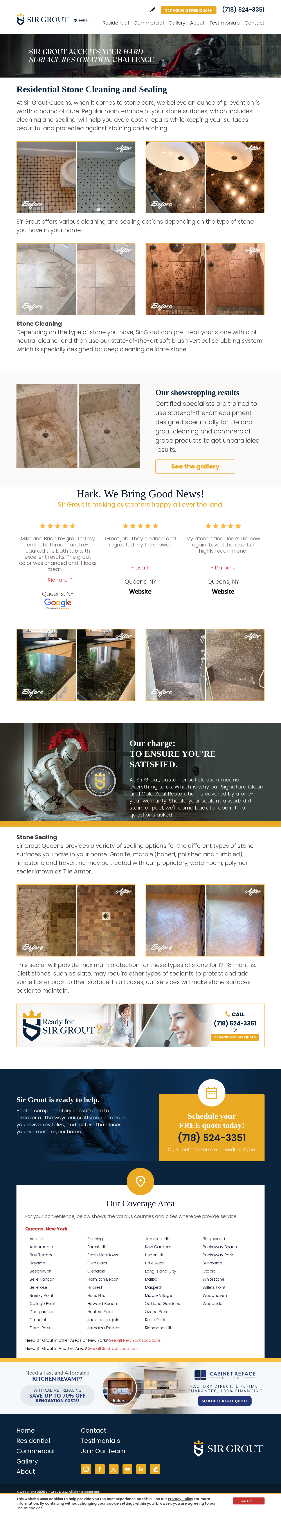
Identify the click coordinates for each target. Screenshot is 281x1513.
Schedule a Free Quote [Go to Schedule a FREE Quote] (235, 1037)
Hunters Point (100, 1311)
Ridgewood (214, 1238)
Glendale (96, 1271)
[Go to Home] (55, 19)
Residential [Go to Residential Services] (116, 22)
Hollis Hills (96, 1295)
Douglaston (41, 1311)
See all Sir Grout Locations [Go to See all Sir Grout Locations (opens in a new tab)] (113, 1348)
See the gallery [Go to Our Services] (195, 466)
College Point (43, 1303)
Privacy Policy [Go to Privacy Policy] (180, 1498)
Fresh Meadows (102, 1255)
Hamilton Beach (103, 1279)
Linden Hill (154, 1255)
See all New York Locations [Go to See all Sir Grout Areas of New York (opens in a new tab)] (135, 1340)
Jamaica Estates (103, 1328)
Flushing (95, 1238)
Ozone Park (156, 1311)
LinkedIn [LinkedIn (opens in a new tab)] (141, 1469)
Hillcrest (94, 1287)
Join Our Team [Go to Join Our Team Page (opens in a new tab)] (103, 1451)
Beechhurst (41, 1271)
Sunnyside (212, 1263)
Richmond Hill (158, 1328)
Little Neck (154, 1263)
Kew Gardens (158, 1247)
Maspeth (153, 1287)
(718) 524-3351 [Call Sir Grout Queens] (243, 10)
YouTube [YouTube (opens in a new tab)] (127, 1469)
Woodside (212, 1303)
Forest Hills (97, 1247)
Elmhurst (38, 1319)
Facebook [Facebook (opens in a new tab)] (100, 1469)
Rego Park (155, 1319)
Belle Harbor (42, 1279)
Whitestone (213, 1279)
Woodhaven (215, 1295)
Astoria (36, 1238)
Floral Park (40, 1328)
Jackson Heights (103, 1319)
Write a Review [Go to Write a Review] (152, 9)
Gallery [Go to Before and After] (177, 22)
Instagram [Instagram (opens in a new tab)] (86, 1469)
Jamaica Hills (158, 1238)
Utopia (209, 1271)
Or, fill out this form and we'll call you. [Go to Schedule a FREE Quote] (212, 1149)
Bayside (37, 1263)
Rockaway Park (218, 1255)
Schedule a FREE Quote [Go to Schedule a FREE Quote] (188, 10)
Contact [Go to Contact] (255, 22)
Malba (151, 1279)
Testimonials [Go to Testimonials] (224, 22)
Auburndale (41, 1247)
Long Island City (160, 1271)
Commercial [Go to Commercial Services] (149, 22)
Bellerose (38, 1287)
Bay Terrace (42, 1255)
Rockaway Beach (220, 1247)
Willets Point (214, 1287)
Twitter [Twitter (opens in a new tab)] (114, 1469)
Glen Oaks (97, 1263)
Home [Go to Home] (25, 1430)
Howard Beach (102, 1303)
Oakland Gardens (162, 1303)
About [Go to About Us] (197, 22)
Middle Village (158, 1295)
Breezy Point (41, 1295)
